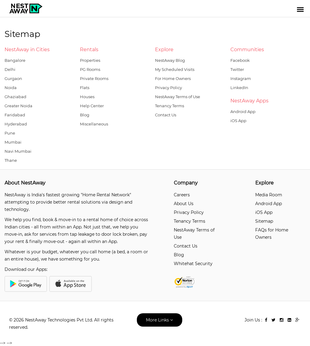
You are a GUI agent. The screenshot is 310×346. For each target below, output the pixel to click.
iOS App (238, 120)
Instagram (240, 78)
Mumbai (13, 142)
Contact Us (165, 114)
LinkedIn (239, 87)
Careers (182, 195)
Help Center (92, 105)
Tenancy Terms (169, 105)
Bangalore (15, 60)
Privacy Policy (168, 87)
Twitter (237, 69)
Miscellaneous (94, 123)
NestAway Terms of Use (177, 96)
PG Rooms (90, 69)
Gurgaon (13, 78)
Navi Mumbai (18, 151)
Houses (87, 96)
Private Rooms (94, 78)
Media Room (268, 195)
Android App (243, 111)
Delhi (10, 69)
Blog (84, 114)
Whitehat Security (193, 263)
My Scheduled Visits (174, 69)
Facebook (240, 60)
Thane (11, 160)
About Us (183, 203)
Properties (90, 60)
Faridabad (15, 114)
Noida (11, 87)
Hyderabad (16, 123)
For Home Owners (173, 78)
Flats (84, 87)
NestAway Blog (170, 60)
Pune (10, 133)
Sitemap (264, 221)
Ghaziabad (15, 96)
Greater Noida (18, 105)
